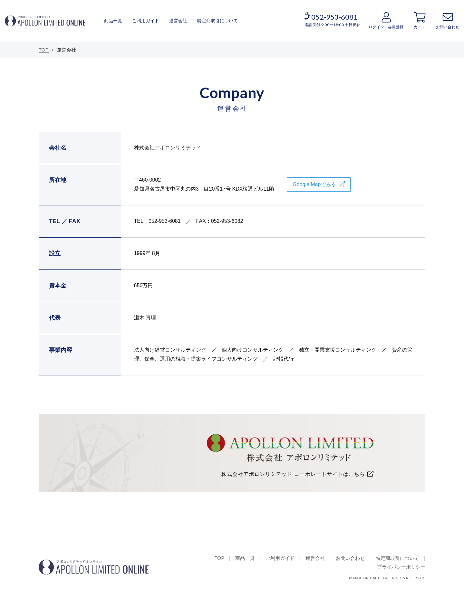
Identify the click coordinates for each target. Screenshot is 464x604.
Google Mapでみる (314, 184)
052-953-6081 (334, 17)
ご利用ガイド (145, 20)
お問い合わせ (447, 27)
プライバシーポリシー (401, 567)
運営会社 (178, 20)
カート (419, 27)
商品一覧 (113, 20)
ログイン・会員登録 (386, 27)
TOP (219, 558)
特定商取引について (217, 20)
